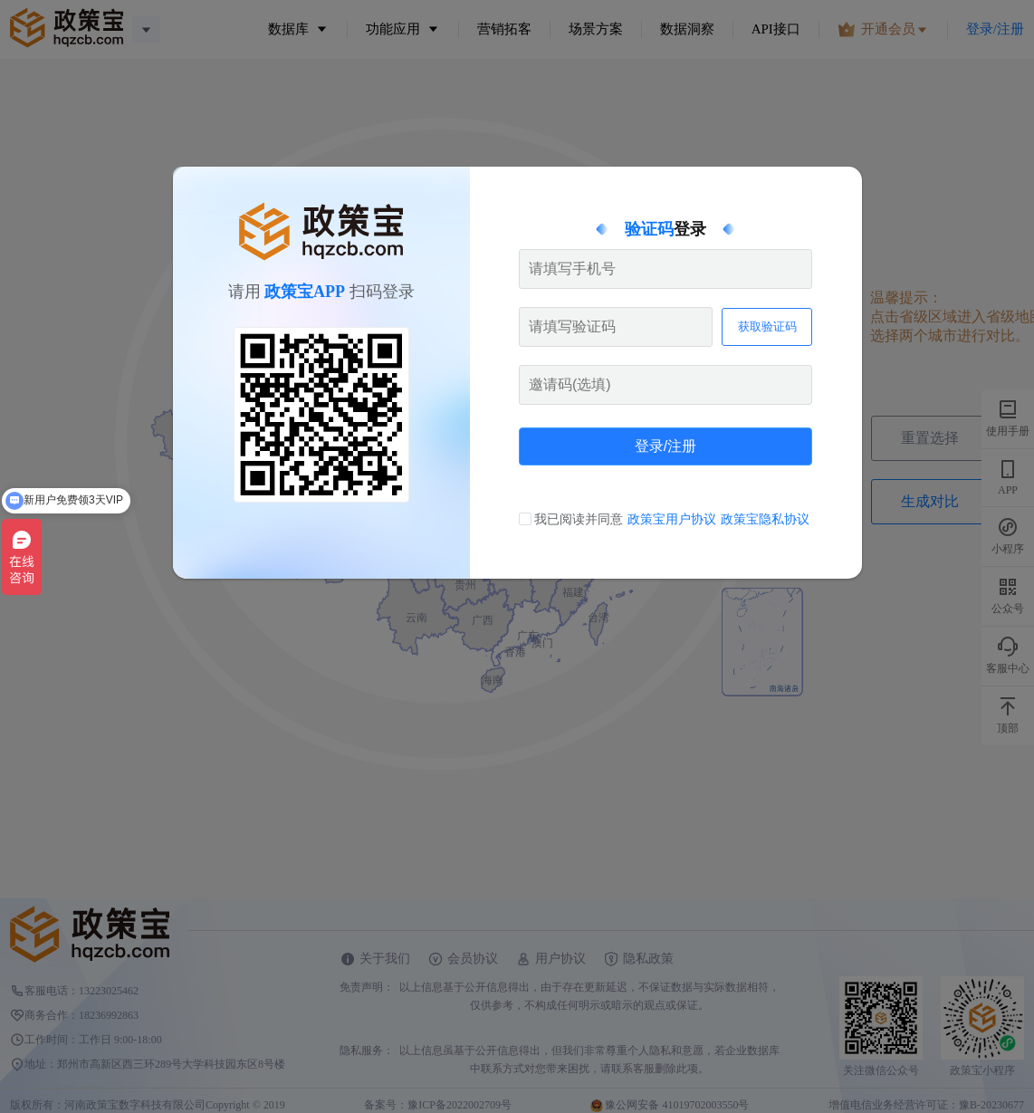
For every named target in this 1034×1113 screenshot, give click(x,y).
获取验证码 (767, 326)
